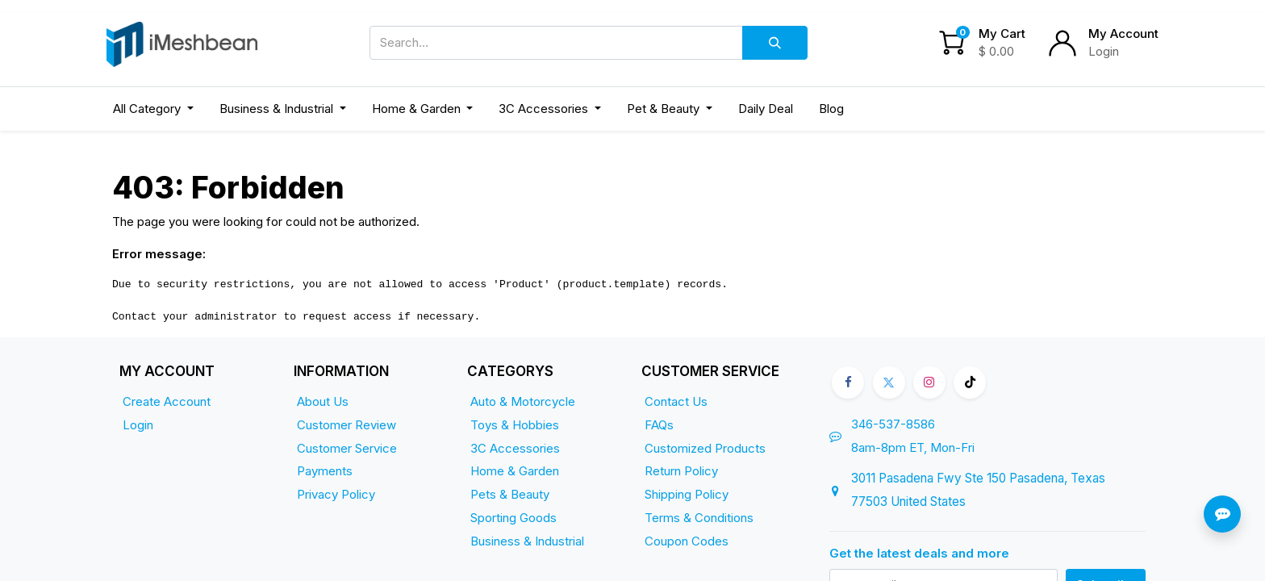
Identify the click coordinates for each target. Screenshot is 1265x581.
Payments (325, 471)
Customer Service (347, 448)
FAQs (659, 425)
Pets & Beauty (509, 494)
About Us (323, 401)
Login (1103, 51)
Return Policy (681, 471)
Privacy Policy (336, 494)
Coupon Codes (687, 541)
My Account (1123, 33)
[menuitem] (765, 109)
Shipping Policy (687, 494)
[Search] (775, 43)
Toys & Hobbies (514, 425)
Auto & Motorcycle (522, 401)
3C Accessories (515, 448)
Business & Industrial (527, 541)
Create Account (167, 401)
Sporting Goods (513, 517)
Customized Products (705, 448)
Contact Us (676, 401)
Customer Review (346, 425)
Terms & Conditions (699, 517)
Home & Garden (514, 471)
